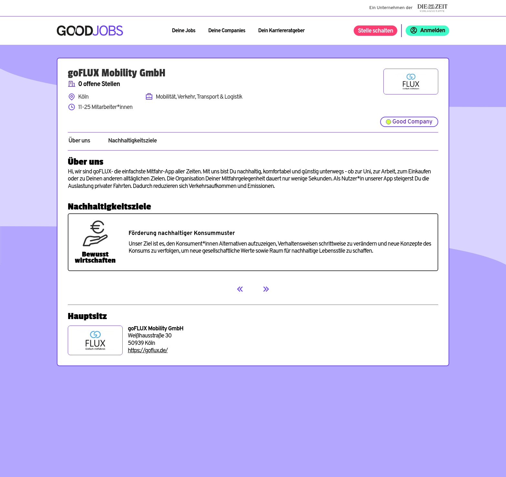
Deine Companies (226, 31)
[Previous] (240, 289)
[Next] (266, 289)
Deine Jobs (183, 31)
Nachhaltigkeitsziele (132, 141)
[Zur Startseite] (90, 30)
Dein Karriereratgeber (281, 31)
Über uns (79, 141)
